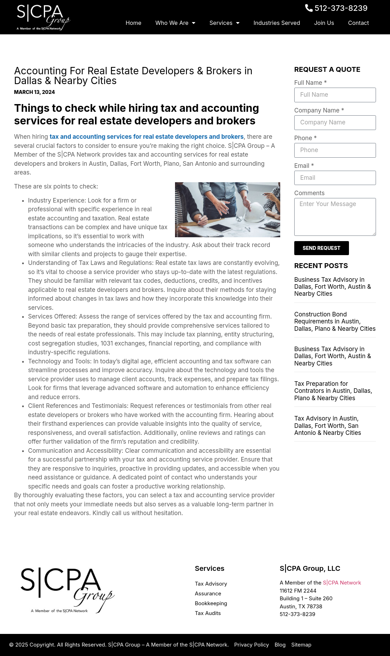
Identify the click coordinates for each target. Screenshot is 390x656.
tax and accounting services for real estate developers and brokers (147, 136)
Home (133, 22)
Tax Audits (208, 613)
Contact (358, 22)
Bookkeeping (211, 603)
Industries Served (277, 22)
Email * (304, 166)
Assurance (208, 593)
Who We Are (175, 22)
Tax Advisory (211, 583)
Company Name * (319, 111)
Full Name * (310, 83)
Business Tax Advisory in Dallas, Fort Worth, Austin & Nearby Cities (332, 287)
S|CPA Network (342, 582)
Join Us (324, 22)
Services (224, 22)
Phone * (305, 138)
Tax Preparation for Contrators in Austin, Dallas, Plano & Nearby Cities (333, 391)
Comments (309, 193)
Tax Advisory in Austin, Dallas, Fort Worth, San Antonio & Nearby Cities (327, 425)
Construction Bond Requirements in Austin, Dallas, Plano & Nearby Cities (335, 321)
